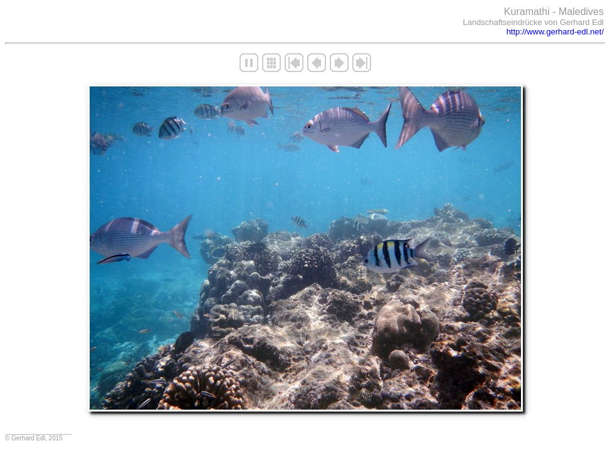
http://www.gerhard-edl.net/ (555, 31)
